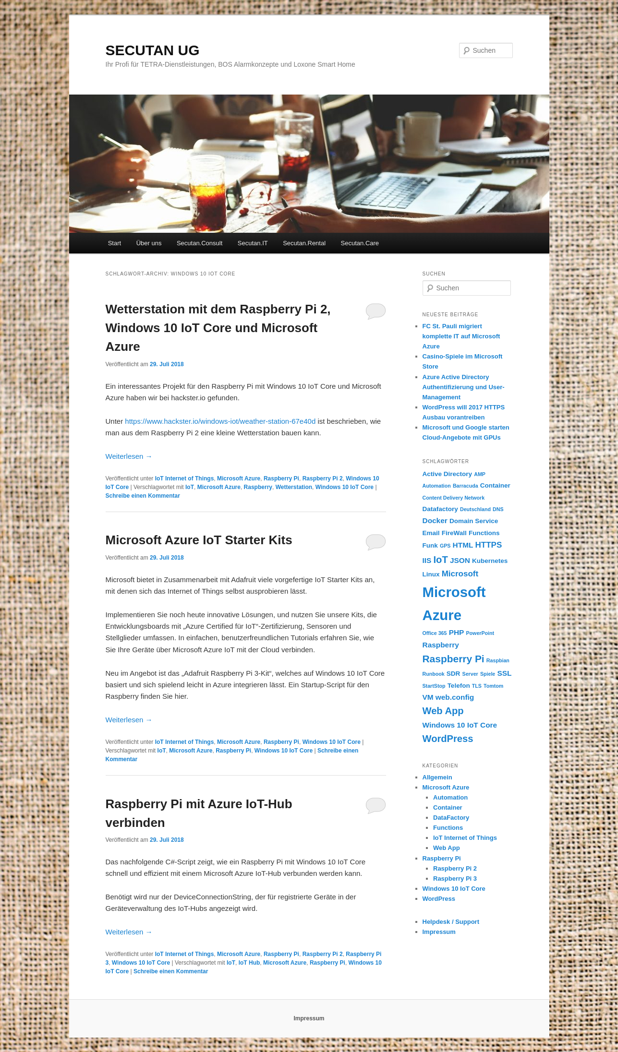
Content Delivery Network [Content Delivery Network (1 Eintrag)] (454, 498)
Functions (448, 827)
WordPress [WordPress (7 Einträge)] (448, 738)
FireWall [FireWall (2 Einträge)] (454, 533)
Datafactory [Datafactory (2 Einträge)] (440, 509)
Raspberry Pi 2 (323, 478)
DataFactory (451, 817)
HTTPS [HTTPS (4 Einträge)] (488, 545)
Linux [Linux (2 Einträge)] (431, 574)
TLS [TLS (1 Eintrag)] (477, 686)
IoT (189, 487)
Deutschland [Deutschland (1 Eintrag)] (475, 509)
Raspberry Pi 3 (455, 878)
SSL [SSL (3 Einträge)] (504, 673)
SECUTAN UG (153, 50)
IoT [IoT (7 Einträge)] (441, 559)
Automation (450, 797)
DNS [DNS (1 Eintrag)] (498, 509)
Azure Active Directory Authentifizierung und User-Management (464, 387)
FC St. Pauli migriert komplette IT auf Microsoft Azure (461, 336)
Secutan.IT (253, 243)
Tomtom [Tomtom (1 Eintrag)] (493, 686)
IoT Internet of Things (184, 478)
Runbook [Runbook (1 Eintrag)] (434, 674)
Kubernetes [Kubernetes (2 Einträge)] (490, 560)
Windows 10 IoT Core (344, 487)
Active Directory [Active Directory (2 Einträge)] (448, 474)
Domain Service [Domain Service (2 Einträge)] (473, 521)
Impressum (439, 931)
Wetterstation (294, 487)
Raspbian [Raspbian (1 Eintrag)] (497, 660)
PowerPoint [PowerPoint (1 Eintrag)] (480, 633)
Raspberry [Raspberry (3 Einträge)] (441, 645)
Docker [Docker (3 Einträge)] (435, 520)
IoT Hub (249, 962)
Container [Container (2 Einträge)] (495, 485)
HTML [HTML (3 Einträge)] (463, 545)
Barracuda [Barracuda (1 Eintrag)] (465, 486)
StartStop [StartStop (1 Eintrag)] (434, 686)
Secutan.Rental (304, 243)
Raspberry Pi (281, 478)
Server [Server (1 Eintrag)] (470, 674)
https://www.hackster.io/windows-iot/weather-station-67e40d (220, 421)
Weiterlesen (129, 456)
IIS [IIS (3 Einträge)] (427, 560)
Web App (446, 847)
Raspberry (258, 487)
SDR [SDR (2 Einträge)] (453, 673)
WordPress (439, 898)
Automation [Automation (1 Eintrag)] (437, 486)
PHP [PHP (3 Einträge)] (456, 632)
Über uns (149, 243)
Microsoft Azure (238, 478)
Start (114, 243)
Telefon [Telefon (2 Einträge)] (459, 685)
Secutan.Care (360, 243)
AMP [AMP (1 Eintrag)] (479, 474)
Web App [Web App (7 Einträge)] (443, 710)
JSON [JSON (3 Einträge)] (460, 560)
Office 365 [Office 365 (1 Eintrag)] (435, 633)
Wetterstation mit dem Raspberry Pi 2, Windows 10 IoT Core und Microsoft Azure (218, 328)
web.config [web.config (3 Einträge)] (455, 697)
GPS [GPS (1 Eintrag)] (445, 546)
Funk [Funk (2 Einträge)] (430, 545)
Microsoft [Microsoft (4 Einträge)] (460, 573)
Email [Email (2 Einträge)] (431, 533)
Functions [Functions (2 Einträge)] (484, 533)
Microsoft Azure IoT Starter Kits (199, 540)
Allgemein (437, 777)
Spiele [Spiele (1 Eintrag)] (487, 674)
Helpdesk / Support (451, 921)
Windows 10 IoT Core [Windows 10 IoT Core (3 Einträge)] (460, 725)
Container (447, 807)
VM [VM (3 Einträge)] (428, 697)
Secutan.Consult (199, 243)
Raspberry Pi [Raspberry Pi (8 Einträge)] (454, 658)
